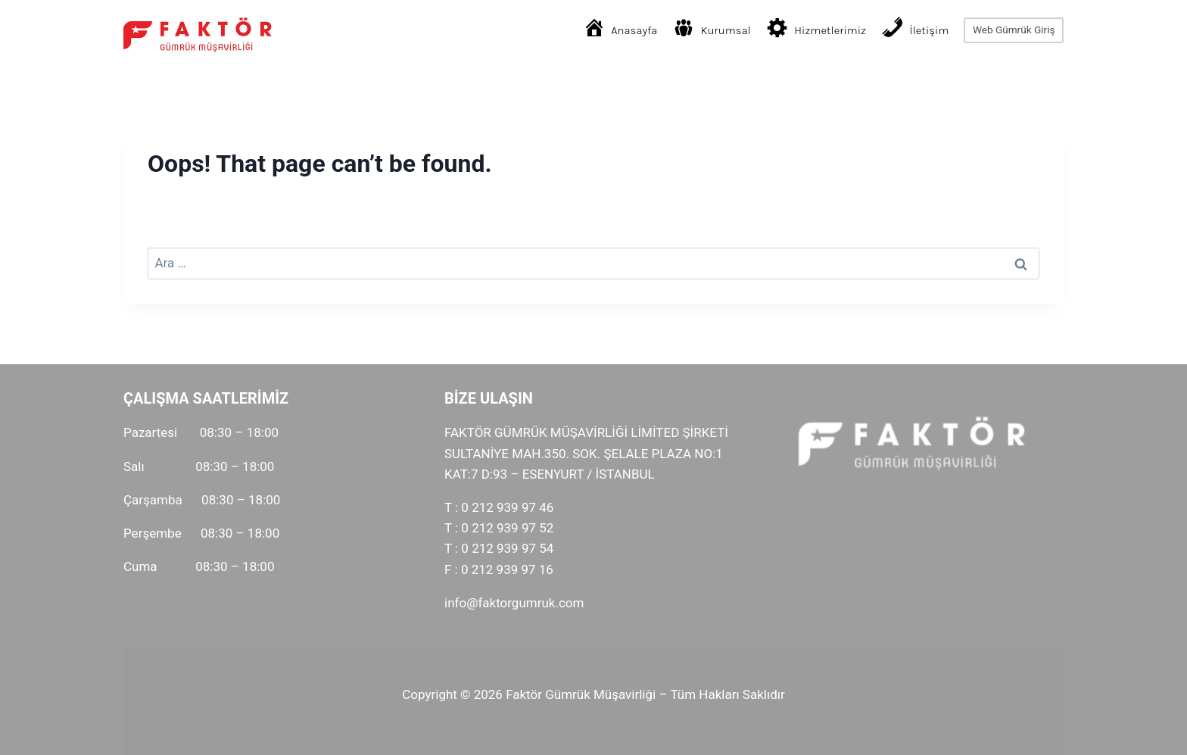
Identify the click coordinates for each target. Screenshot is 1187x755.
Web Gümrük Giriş (1014, 29)
